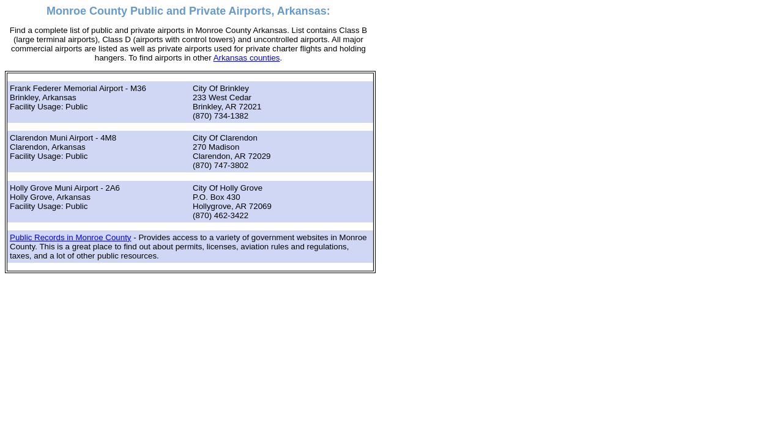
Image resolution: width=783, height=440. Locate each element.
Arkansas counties (246, 57)
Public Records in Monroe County (71, 237)
